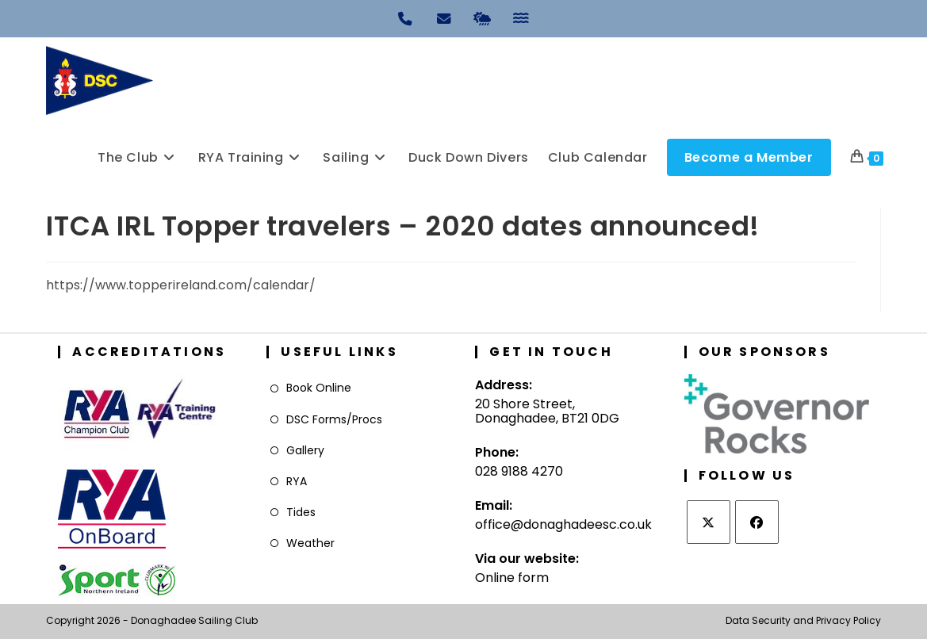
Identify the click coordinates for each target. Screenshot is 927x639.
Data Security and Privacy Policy (803, 620)
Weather (310, 543)
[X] (708, 522)
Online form (512, 577)
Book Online (318, 388)
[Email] (444, 17)
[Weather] (482, 17)
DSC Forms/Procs (334, 419)
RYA (296, 481)
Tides (301, 512)
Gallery (305, 450)
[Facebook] (757, 522)
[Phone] (406, 17)
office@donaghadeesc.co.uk (563, 524)
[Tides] (521, 17)
